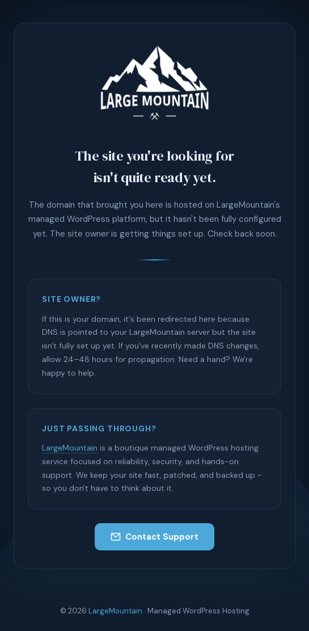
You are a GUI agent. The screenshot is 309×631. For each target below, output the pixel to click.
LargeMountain (70, 448)
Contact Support (154, 536)
